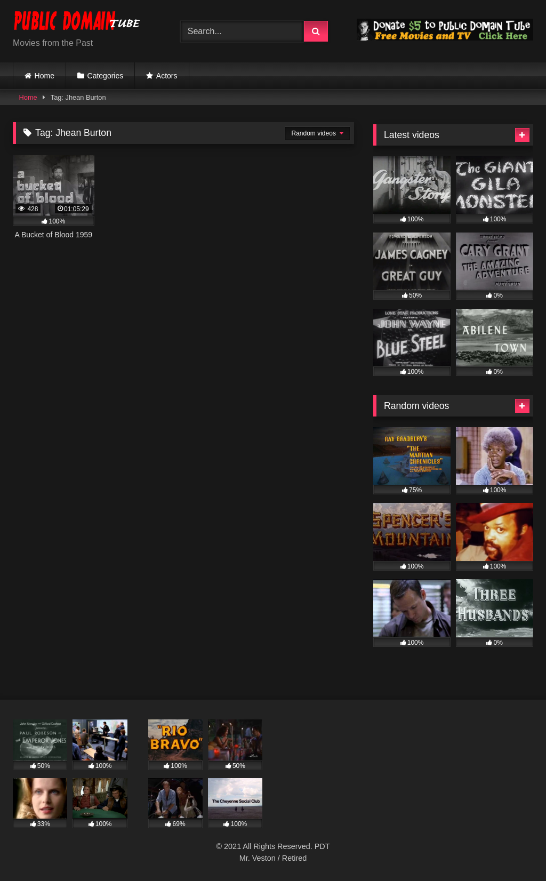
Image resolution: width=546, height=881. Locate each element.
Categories (105, 75)
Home (44, 75)
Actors (167, 75)
